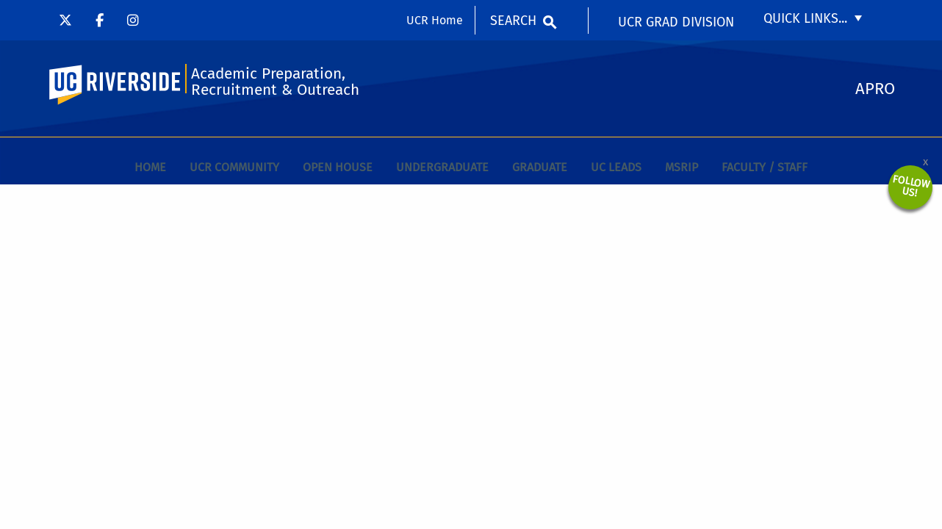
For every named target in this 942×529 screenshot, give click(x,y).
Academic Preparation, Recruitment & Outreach (275, 82)
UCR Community (234, 167)
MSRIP (681, 167)
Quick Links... (805, 18)
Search (513, 20)
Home (150, 167)
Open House (338, 167)
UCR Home (434, 20)
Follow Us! (911, 186)
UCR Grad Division (676, 22)
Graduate (539, 167)
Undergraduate (442, 167)
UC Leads (616, 167)
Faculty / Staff (765, 167)
